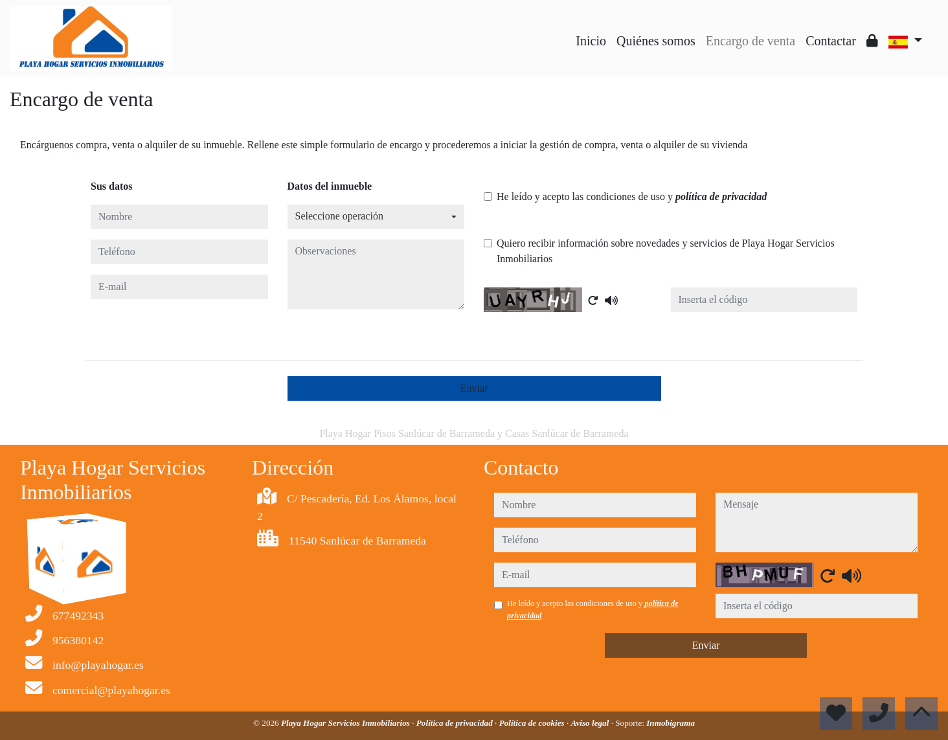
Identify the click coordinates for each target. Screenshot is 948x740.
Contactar (831, 41)
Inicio (591, 41)
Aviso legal (591, 723)
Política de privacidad (455, 723)
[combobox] (376, 217)
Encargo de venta (750, 41)
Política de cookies (533, 723)
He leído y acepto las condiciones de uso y (632, 196)
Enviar (474, 388)
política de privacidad (721, 196)
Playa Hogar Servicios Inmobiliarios (346, 723)
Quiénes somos (655, 41)
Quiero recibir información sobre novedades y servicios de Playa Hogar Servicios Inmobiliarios (666, 251)
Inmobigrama (670, 723)
